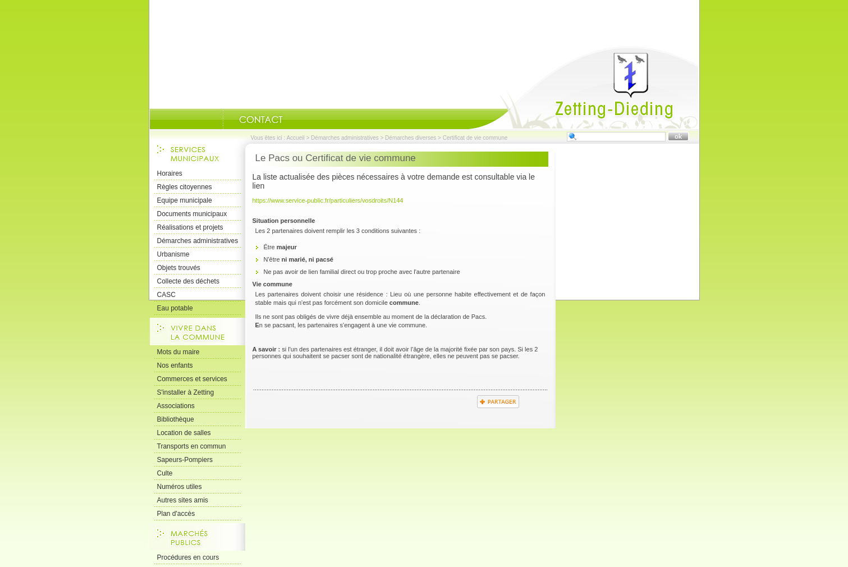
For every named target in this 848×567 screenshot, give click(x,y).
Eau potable (175, 308)
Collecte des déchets (188, 281)
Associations (176, 406)
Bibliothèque (175, 419)
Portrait (209, 119)
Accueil (584, 87)
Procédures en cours (188, 557)
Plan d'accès (176, 514)
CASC (166, 295)
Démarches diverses (410, 138)
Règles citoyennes (184, 187)
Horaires (169, 173)
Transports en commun (191, 446)
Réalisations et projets (190, 227)
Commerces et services (192, 379)
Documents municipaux (192, 214)
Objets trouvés (178, 268)
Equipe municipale (184, 200)
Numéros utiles (179, 487)
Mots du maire (178, 352)
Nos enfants (175, 365)
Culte (165, 473)
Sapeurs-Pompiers (185, 460)
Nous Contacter (261, 119)
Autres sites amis (182, 500)
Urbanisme (173, 254)
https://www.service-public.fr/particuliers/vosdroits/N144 (328, 200)
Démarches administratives (345, 138)
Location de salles (184, 433)
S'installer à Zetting (185, 392)
